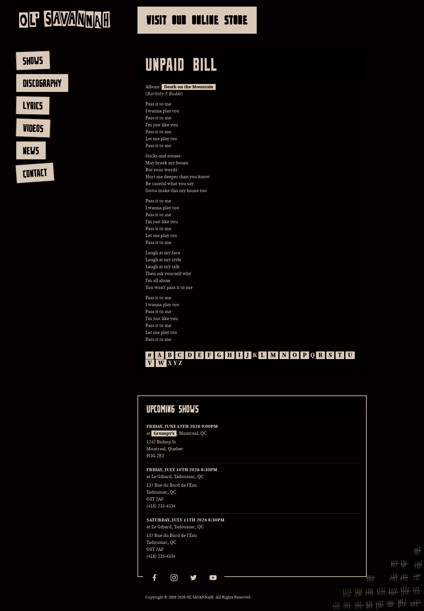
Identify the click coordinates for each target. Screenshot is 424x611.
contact (34, 173)
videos (33, 128)
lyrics (33, 105)
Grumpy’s (164, 433)
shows (33, 60)
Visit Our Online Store (197, 20)
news (31, 150)
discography (42, 83)
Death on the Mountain (188, 87)
